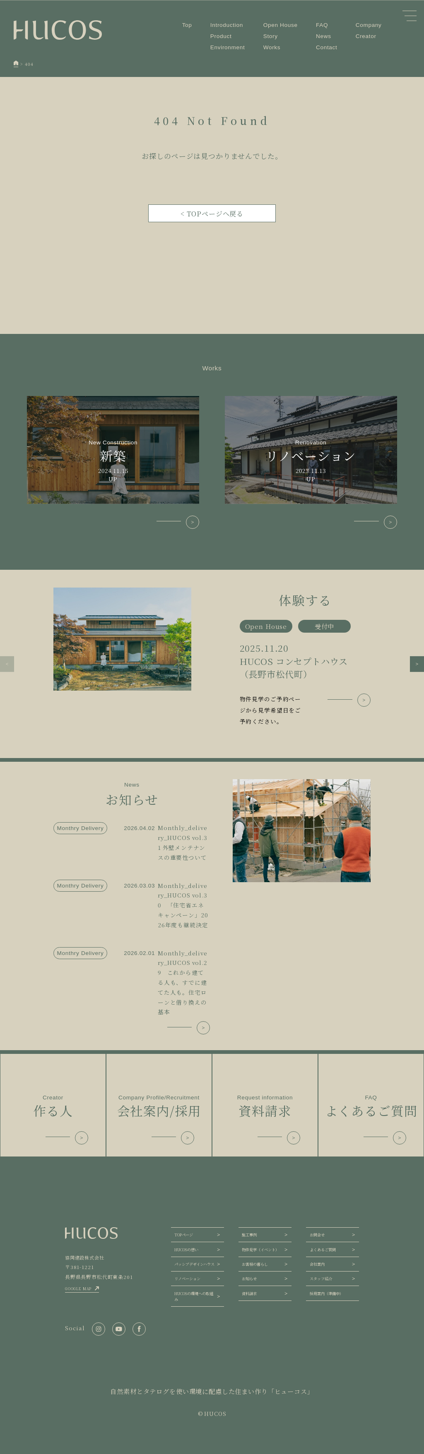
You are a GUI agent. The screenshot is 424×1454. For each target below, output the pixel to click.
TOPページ (183, 1235)
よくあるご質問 (323, 1249)
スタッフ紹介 (321, 1278)
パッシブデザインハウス (194, 1264)
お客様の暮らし (255, 1264)
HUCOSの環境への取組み (193, 1296)
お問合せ (317, 1235)
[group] (212, 657)
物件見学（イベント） (260, 1249)
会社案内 (317, 1264)
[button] (7, 664)
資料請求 (249, 1293)
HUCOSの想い (186, 1249)
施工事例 (249, 1235)
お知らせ (249, 1278)
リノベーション (187, 1278)
